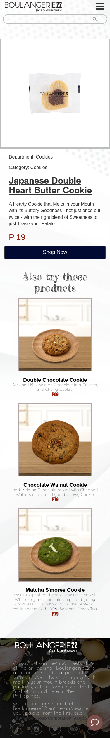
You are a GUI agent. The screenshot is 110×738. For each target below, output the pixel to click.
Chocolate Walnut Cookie (55, 485)
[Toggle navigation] (100, 6)
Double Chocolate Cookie (55, 380)
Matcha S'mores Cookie (55, 590)
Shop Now (55, 252)
